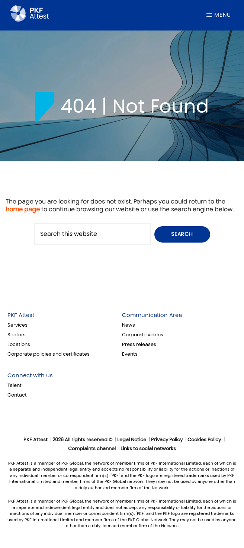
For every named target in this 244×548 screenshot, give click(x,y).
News (128, 325)
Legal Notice (131, 440)
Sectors (16, 335)
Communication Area (152, 315)
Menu (222, 15)
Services (17, 325)
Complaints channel (92, 449)
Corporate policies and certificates (48, 354)
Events (130, 354)
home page (23, 209)
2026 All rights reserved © (82, 440)
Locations (18, 344)
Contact (17, 395)
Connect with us (30, 375)
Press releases (139, 344)
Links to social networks (148, 449)
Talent (14, 385)
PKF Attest (20, 315)
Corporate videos (142, 335)
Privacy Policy (167, 440)
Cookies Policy (204, 440)
